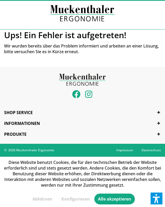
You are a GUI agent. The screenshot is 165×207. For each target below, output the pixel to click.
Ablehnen (42, 199)
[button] (156, 198)
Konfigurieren (75, 199)
